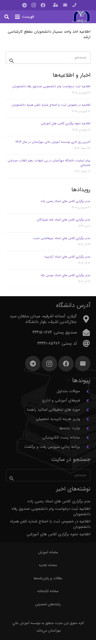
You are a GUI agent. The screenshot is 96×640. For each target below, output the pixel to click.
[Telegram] (24, 5)
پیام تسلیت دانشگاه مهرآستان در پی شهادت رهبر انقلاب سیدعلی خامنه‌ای (49, 163)
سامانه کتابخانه (48, 591)
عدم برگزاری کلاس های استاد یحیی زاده (65, 201)
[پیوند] (74, 5)
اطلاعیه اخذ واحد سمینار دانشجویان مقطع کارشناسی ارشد (49, 34)
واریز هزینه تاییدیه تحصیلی (58, 419)
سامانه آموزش (48, 552)
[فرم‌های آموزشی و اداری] (85, 400)
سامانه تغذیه (48, 565)
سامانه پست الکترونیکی (61, 437)
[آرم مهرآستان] (81, 17)
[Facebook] (43, 5)
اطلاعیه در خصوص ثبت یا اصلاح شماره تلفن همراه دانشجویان (51, 104)
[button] (24, 16)
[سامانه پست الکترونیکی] (85, 437)
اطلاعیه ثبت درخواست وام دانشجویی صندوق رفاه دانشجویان (51, 86)
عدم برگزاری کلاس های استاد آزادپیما (67, 256)
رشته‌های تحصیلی (48, 604)
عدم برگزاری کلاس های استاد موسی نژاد (65, 275)
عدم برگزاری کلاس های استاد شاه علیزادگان (63, 219)
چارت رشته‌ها (69, 428)
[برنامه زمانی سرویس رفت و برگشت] (85, 447)
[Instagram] (33, 5)
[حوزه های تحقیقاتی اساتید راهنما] (85, 410)
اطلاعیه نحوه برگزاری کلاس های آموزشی (65, 123)
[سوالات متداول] (85, 391)
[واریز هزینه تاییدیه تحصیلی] (85, 419)
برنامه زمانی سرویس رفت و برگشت (52, 447)
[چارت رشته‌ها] (85, 428)
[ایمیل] (82, 363)
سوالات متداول (68, 391)
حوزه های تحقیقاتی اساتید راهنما (53, 410)
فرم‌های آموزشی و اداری (61, 400)
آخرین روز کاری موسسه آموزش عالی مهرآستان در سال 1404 (52, 141)
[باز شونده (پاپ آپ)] (55, 5)
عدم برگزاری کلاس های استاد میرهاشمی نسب (61, 238)
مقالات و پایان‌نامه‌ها (48, 578)
